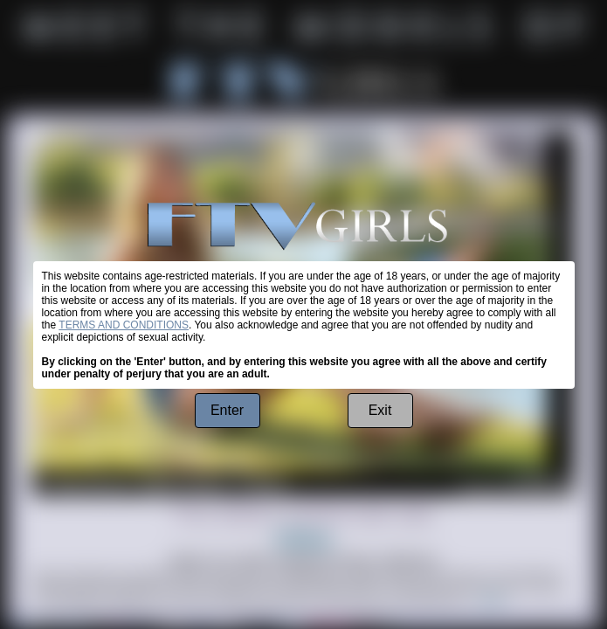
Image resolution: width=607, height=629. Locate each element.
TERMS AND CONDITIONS (124, 325)
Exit (380, 410)
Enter (227, 410)
